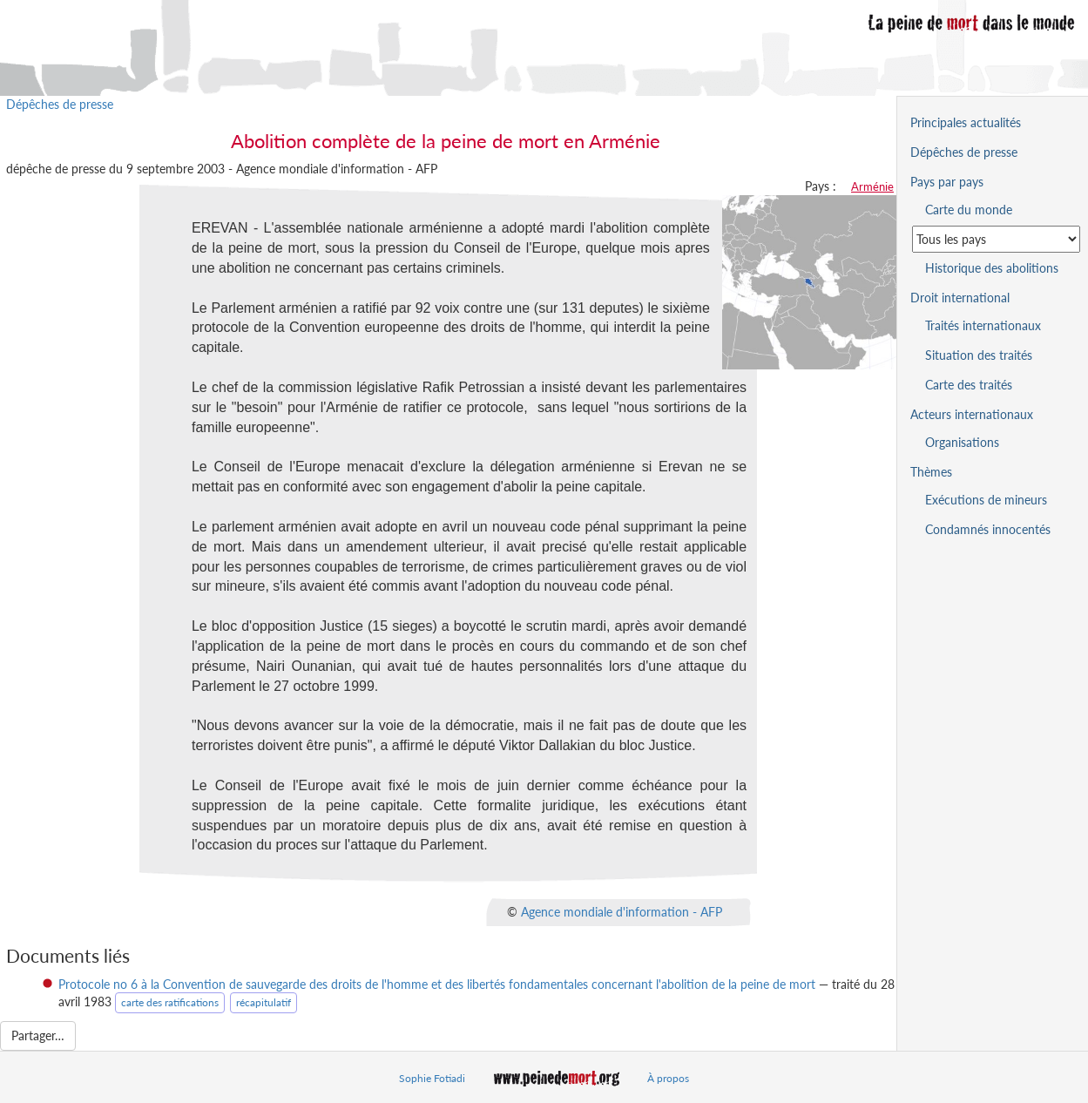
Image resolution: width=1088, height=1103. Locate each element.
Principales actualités (965, 122)
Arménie (872, 186)
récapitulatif (263, 1002)
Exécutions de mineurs (986, 499)
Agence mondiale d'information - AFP (621, 911)
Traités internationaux (983, 325)
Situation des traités (978, 355)
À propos (668, 1078)
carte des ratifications (170, 1002)
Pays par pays (946, 181)
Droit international (960, 297)
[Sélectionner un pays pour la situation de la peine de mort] (996, 239)
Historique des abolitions (991, 268)
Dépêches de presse (59, 104)
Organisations (962, 442)
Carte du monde (968, 209)
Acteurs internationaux (971, 414)
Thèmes (931, 471)
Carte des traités (968, 384)
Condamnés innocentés (988, 529)
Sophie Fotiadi (432, 1078)
